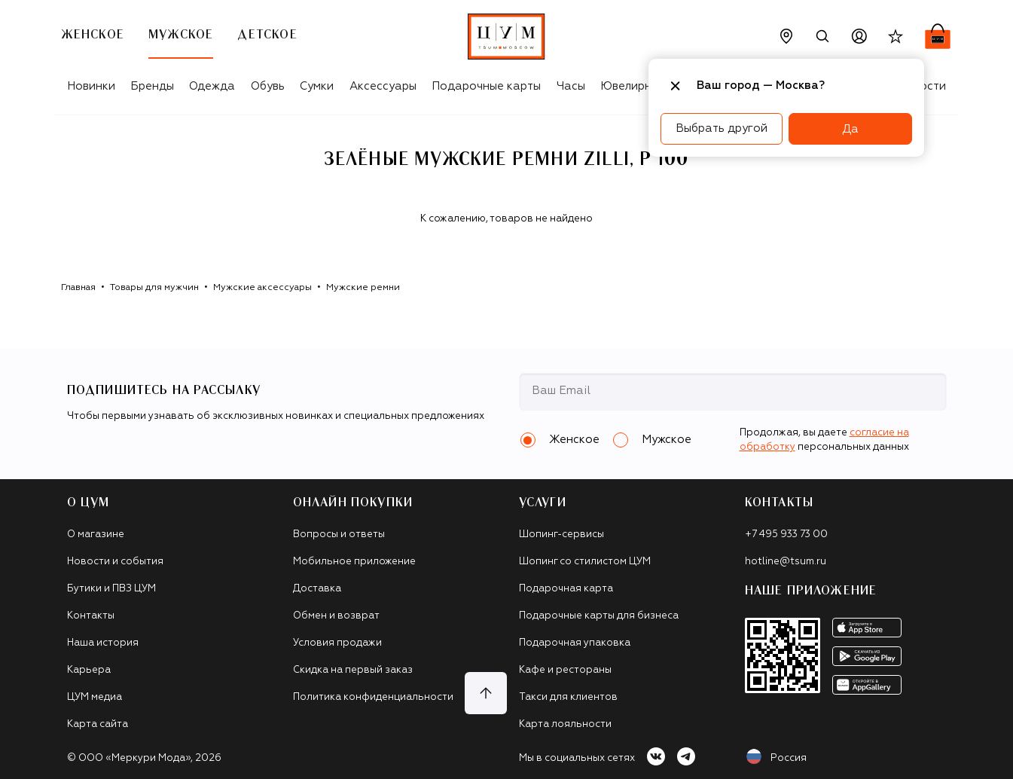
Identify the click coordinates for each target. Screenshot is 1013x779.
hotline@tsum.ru (785, 562)
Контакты (90, 616)
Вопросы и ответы (339, 534)
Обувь (268, 86)
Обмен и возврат (336, 616)
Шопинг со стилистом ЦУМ (585, 562)
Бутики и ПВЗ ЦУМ (111, 589)
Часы (571, 86)
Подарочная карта (566, 589)
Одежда (212, 86)
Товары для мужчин (154, 287)
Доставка (317, 589)
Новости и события (115, 562)
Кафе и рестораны (565, 670)
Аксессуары (382, 86)
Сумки (317, 86)
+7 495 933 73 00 (786, 534)
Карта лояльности (565, 724)
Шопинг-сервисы (561, 534)
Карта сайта (97, 724)
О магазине (95, 534)
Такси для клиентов (568, 697)
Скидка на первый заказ (353, 670)
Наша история (103, 643)
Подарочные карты (486, 86)
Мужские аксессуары (262, 287)
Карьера (89, 670)
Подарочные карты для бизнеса (599, 616)
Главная (78, 287)
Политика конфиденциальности (373, 697)
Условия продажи (337, 643)
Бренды (152, 86)
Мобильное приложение (354, 562)
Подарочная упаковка (574, 643)
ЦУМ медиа (94, 697)
